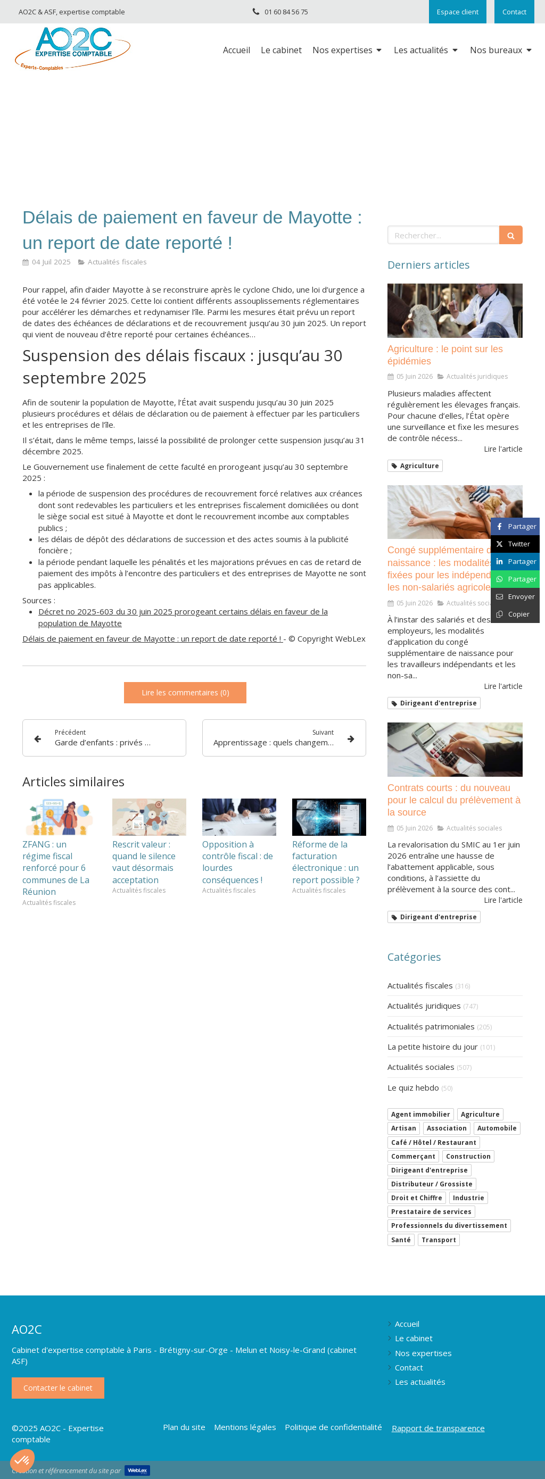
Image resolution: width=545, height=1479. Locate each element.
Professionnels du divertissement (449, 1225)
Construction (468, 1156)
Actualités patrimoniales (431, 1026)
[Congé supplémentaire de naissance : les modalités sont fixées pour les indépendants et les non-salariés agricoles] (455, 512)
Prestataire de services (431, 1211)
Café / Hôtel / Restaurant (433, 1142)
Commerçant (413, 1156)
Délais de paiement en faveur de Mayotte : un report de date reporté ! (152, 638)
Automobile (497, 1128)
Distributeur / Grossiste (432, 1184)
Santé (401, 1239)
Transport (439, 1239)
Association (447, 1128)
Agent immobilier (420, 1114)
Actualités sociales (421, 1066)
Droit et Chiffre (416, 1197)
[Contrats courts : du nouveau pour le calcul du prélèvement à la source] (455, 749)
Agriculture (480, 1114)
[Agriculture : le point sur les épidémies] (455, 311)
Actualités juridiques (424, 1005)
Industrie (468, 1197)
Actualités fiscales (420, 985)
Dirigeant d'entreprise (429, 1170)
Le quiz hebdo (413, 1087)
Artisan (403, 1128)
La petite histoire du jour (432, 1046)
